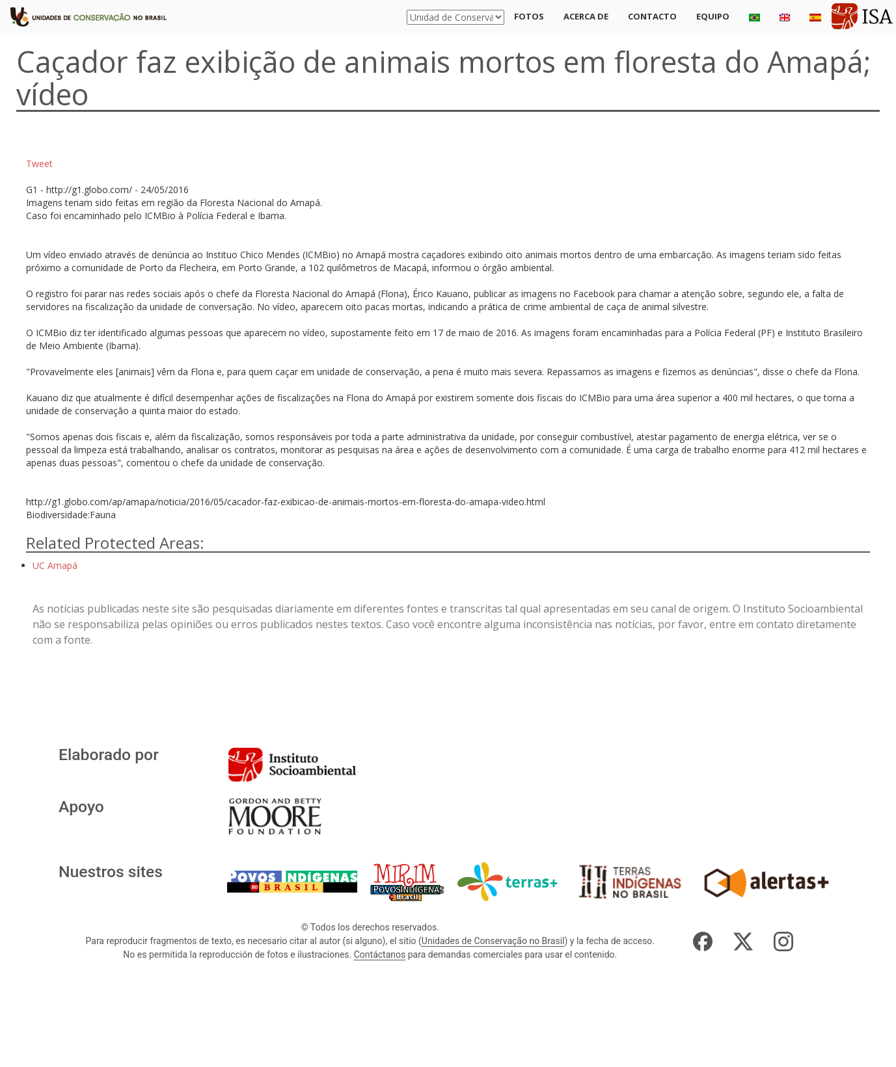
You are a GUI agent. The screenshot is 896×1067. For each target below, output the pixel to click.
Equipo (712, 16)
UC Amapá (55, 565)
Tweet (39, 163)
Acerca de (585, 16)
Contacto (652, 16)
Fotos (529, 16)
